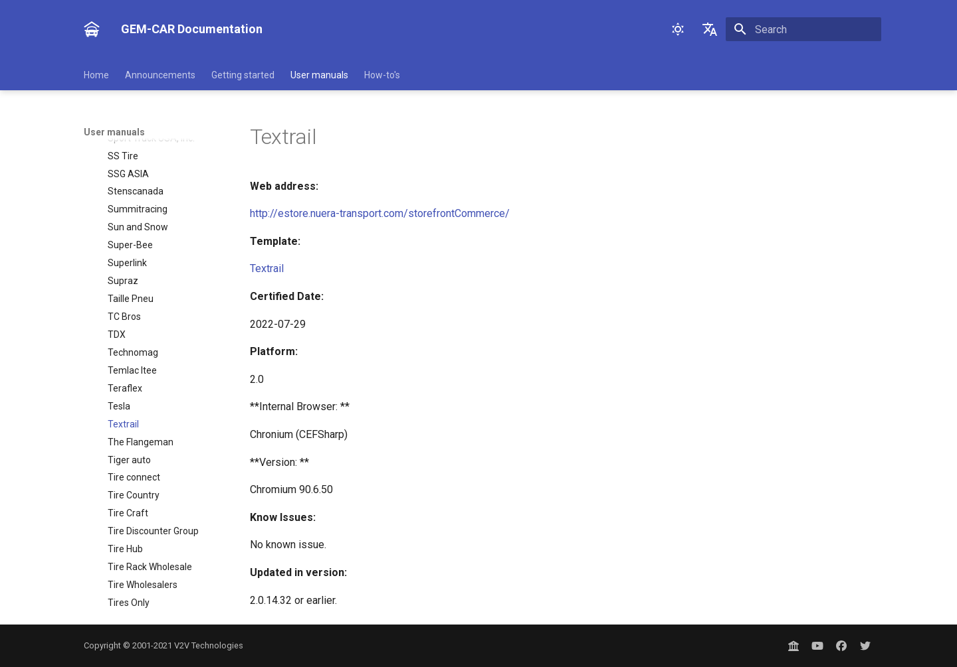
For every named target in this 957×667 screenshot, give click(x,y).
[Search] (803, 29)
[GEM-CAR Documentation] (91, 29)
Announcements (160, 75)
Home (96, 75)
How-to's (382, 75)
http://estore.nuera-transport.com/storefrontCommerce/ (380, 213)
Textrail (267, 268)
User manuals (319, 75)
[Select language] (709, 29)
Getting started (242, 75)
